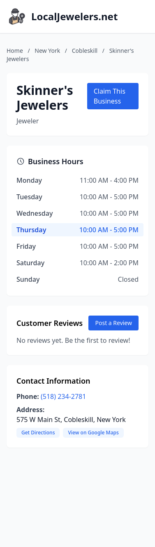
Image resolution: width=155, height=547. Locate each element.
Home (15, 50)
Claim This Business (109, 96)
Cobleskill (84, 50)
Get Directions (38, 432)
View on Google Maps (93, 432)
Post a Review (113, 323)
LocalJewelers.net (74, 16)
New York (47, 50)
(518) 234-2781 (63, 396)
